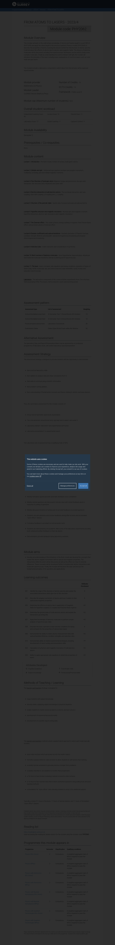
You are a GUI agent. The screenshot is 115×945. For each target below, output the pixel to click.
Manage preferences (67, 486)
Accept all (83, 486)
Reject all (30, 486)
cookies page (35, 476)
